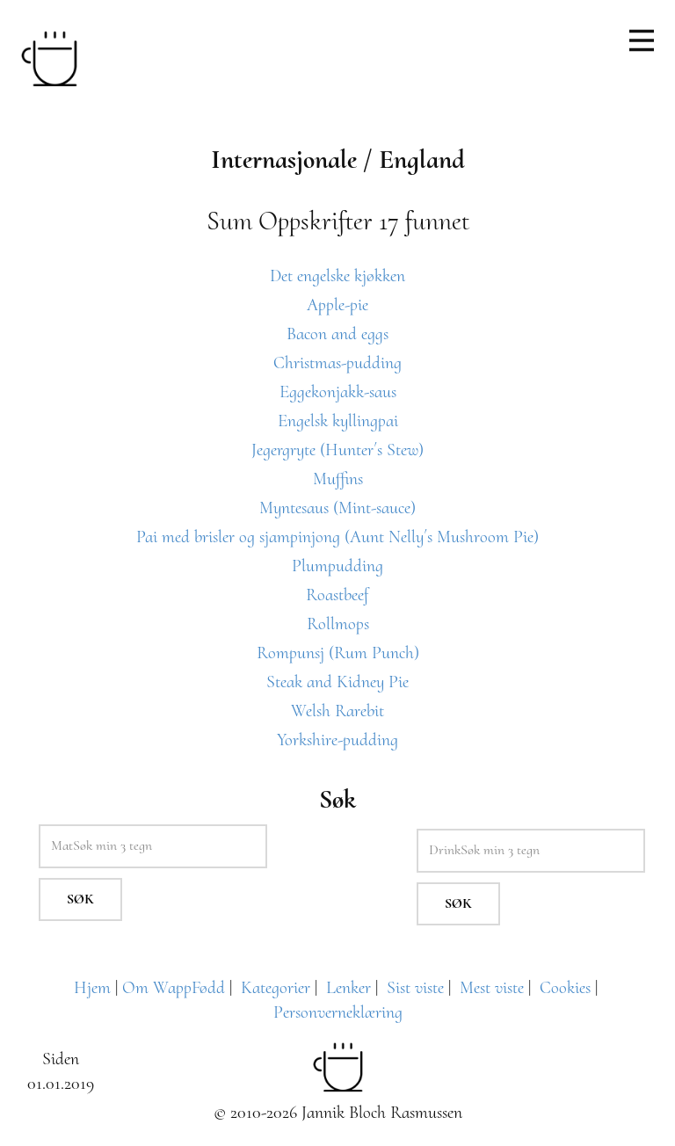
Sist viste (415, 987)
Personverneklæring (338, 1012)
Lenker (348, 987)
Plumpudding (337, 566)
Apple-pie (337, 305)
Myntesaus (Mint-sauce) (337, 508)
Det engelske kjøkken (337, 275)
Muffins (338, 479)
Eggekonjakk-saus (337, 392)
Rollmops (338, 624)
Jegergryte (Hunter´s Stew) (337, 450)
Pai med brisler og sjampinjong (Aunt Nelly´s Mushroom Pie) (337, 537)
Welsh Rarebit (337, 711)
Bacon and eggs (337, 334)
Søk (80, 899)
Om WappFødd (173, 987)
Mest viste (492, 987)
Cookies (565, 987)
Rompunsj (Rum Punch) (338, 653)
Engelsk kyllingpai (338, 421)
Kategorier (275, 987)
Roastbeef (337, 595)
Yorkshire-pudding (337, 740)
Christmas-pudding (337, 363)
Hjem (92, 987)
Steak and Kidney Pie (337, 682)
